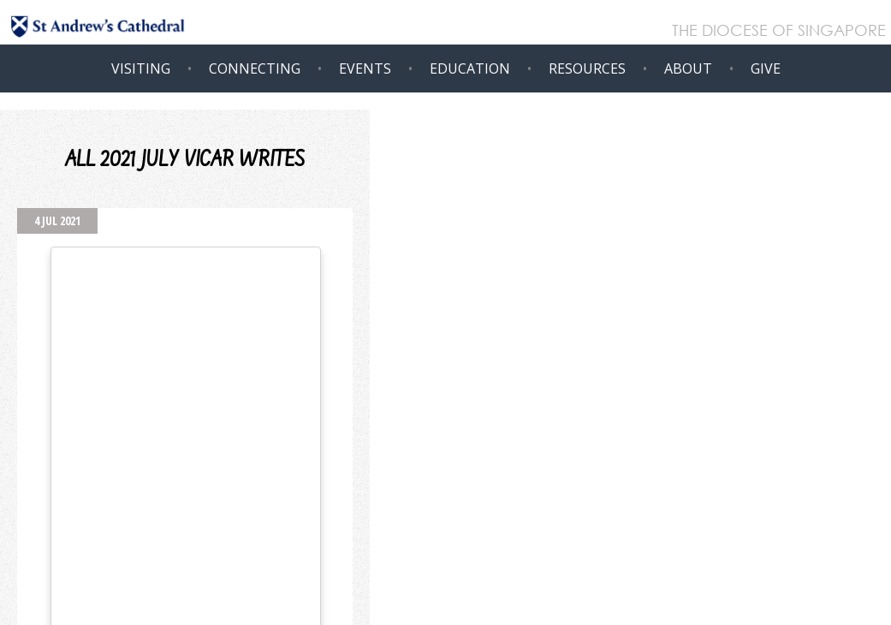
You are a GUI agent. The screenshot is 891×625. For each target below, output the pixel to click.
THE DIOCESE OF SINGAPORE (779, 31)
